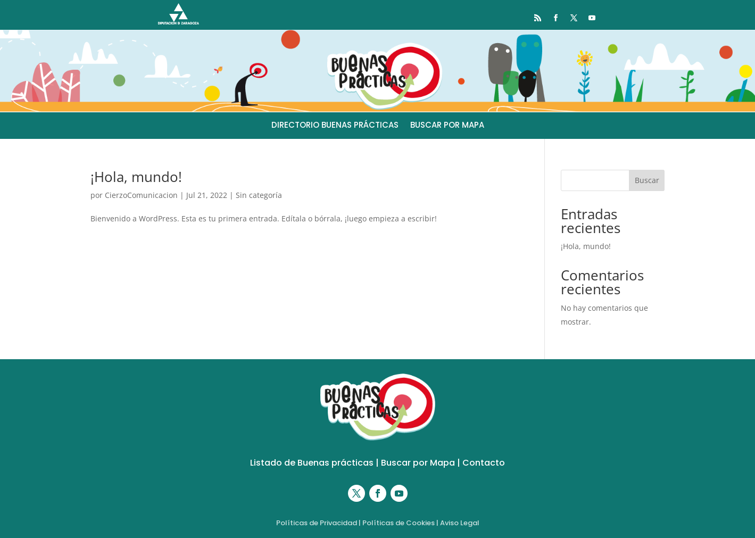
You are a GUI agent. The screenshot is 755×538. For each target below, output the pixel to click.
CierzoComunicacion (141, 195)
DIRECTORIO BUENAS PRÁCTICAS (335, 125)
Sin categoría (259, 195)
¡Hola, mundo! (136, 176)
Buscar (647, 180)
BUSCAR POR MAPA (447, 125)
